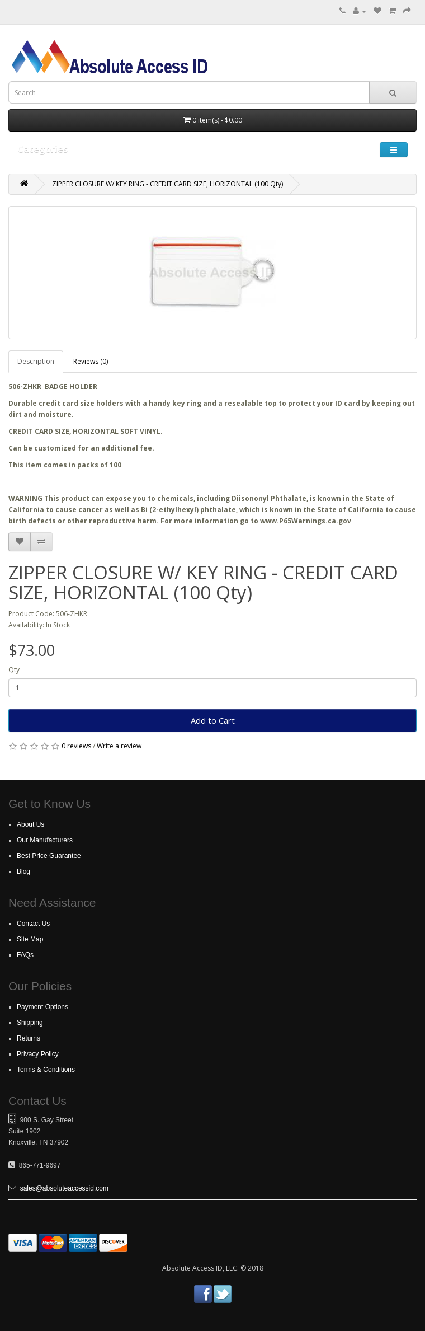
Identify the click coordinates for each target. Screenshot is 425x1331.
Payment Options (42, 1007)
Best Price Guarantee (49, 856)
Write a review (119, 746)
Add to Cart (213, 720)
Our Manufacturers (45, 840)
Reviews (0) (90, 361)
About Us (30, 824)
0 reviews (76, 746)
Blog (23, 871)
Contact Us (33, 923)
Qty (14, 669)
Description (35, 361)
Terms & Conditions (46, 1070)
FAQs (25, 955)
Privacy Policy (38, 1054)
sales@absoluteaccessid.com (64, 1188)
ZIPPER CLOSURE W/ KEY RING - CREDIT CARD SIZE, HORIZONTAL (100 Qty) (167, 184)
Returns (28, 1038)
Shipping (30, 1023)
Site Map (30, 939)
